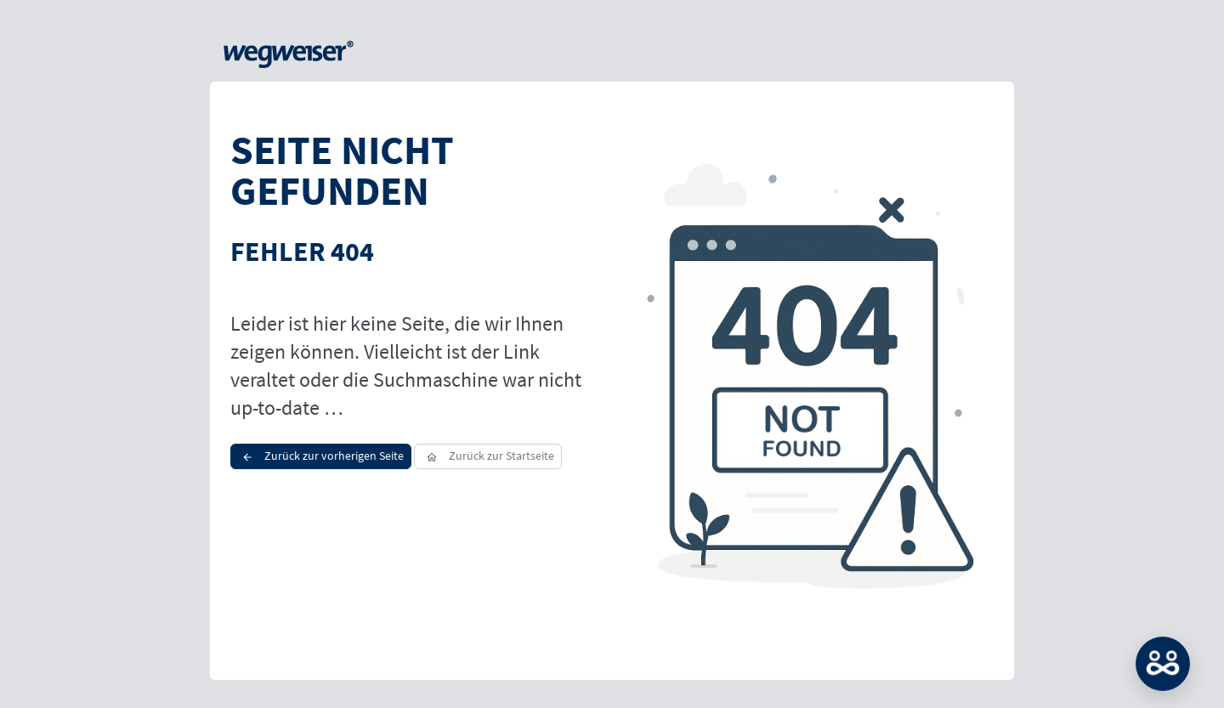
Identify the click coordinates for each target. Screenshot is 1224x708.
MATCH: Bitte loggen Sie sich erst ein (1163, 664)
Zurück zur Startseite (487, 455)
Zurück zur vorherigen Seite (321, 455)
